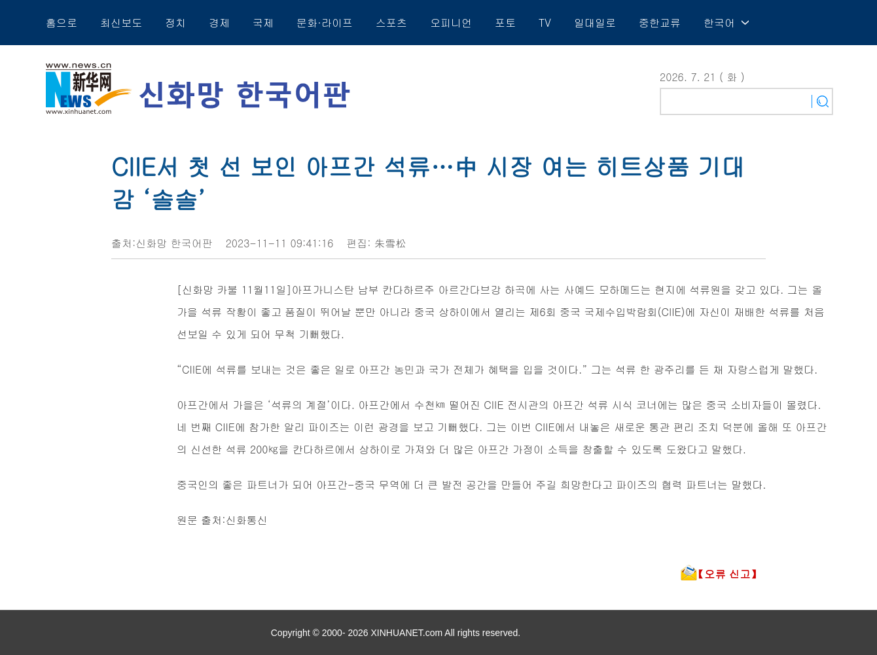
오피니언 (451, 22)
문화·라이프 (324, 22)
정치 (175, 22)
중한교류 (660, 22)
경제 (219, 22)
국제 (263, 22)
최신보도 (121, 22)
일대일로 (595, 22)
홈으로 (61, 22)
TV (545, 22)
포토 (505, 22)
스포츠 (391, 22)
